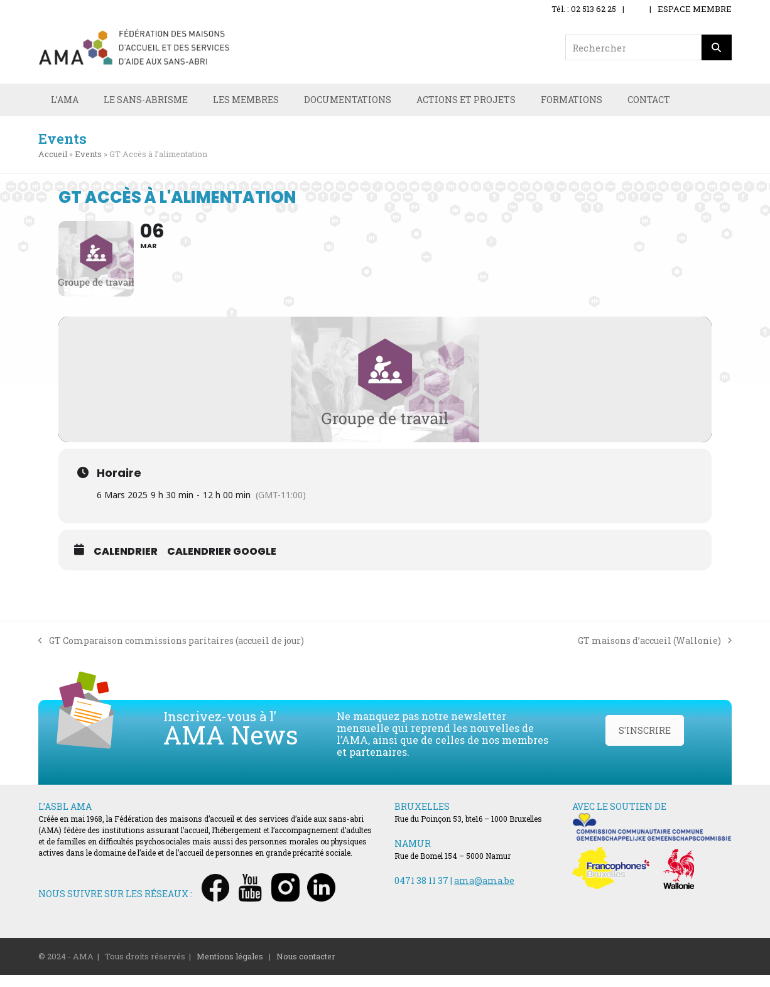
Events (88, 155)
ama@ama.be (484, 892)
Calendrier (126, 563)
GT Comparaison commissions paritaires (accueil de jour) (171, 652)
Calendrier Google (221, 563)
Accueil (52, 155)
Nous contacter (305, 967)
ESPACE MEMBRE (695, 8)
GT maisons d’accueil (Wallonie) (655, 652)
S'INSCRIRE (645, 742)
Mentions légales (230, 967)
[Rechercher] (717, 47)
